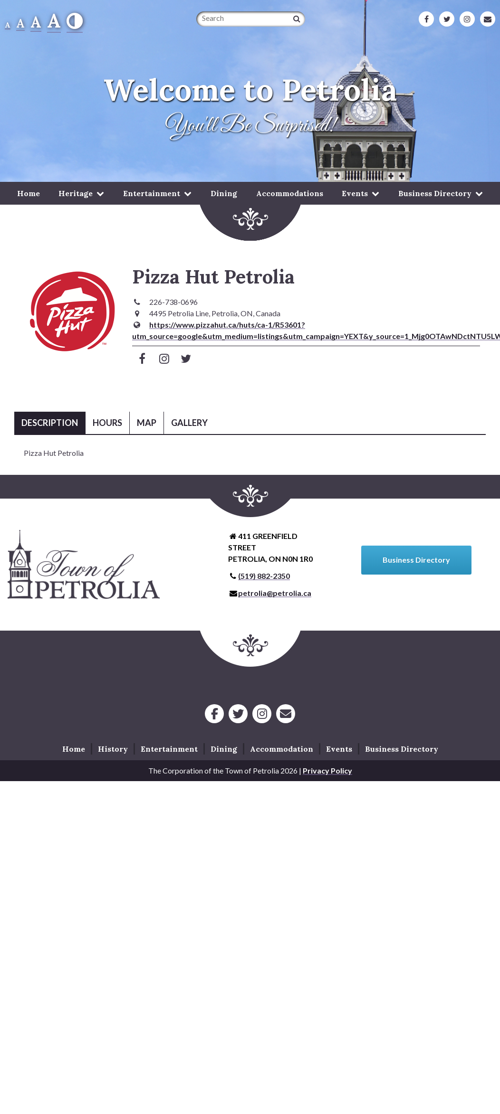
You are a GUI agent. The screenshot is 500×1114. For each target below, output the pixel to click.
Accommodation (281, 749)
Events (355, 193)
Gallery (189, 422)
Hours (107, 422)
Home (28, 193)
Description (49, 422)
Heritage (75, 193)
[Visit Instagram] (164, 358)
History (113, 749)
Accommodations (289, 193)
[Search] (296, 18)
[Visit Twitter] (186, 358)
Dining (224, 193)
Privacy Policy (327, 770)
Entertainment (151, 193)
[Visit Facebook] (142, 358)
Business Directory (434, 193)
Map (146, 422)
